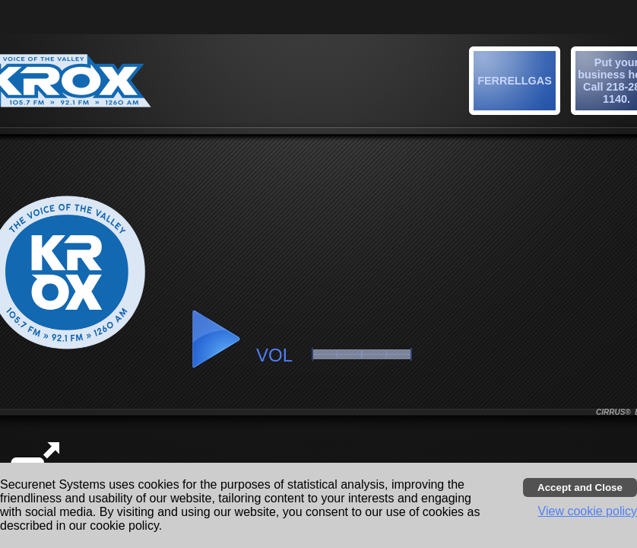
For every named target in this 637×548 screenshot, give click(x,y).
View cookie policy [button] (587, 511)
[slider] (362, 354)
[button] (517, 82)
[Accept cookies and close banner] (580, 487)
